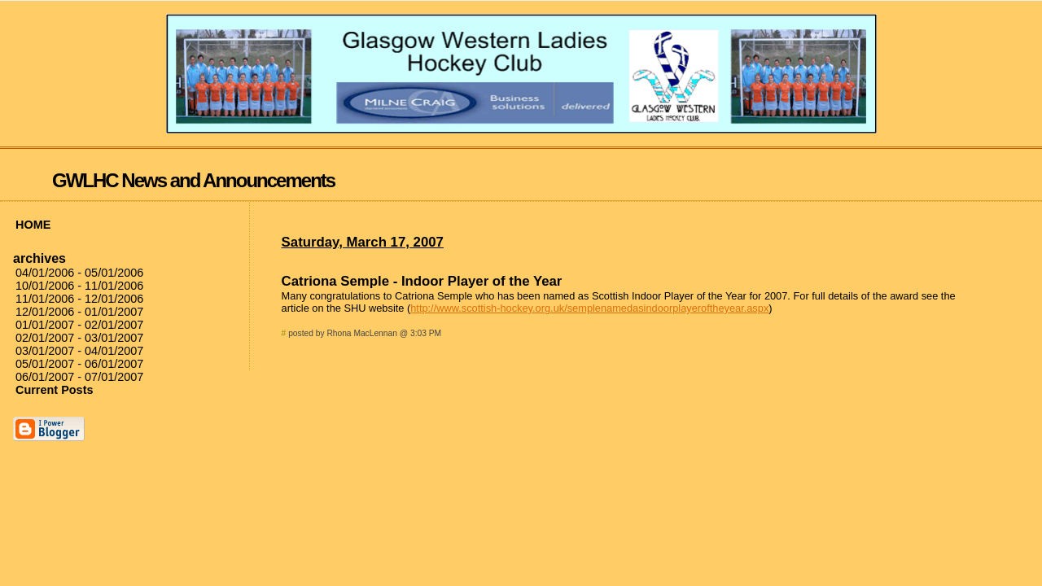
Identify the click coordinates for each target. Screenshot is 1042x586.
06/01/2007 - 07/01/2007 (79, 376)
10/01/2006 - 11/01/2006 (79, 285)
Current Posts (54, 389)
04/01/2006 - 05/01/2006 (79, 272)
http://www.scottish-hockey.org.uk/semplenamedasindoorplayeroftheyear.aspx (589, 308)
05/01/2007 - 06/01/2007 (79, 363)
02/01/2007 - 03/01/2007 (79, 337)
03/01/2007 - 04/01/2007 (79, 350)
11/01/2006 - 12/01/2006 (79, 298)
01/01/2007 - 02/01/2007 (79, 324)
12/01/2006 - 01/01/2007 (79, 311)
